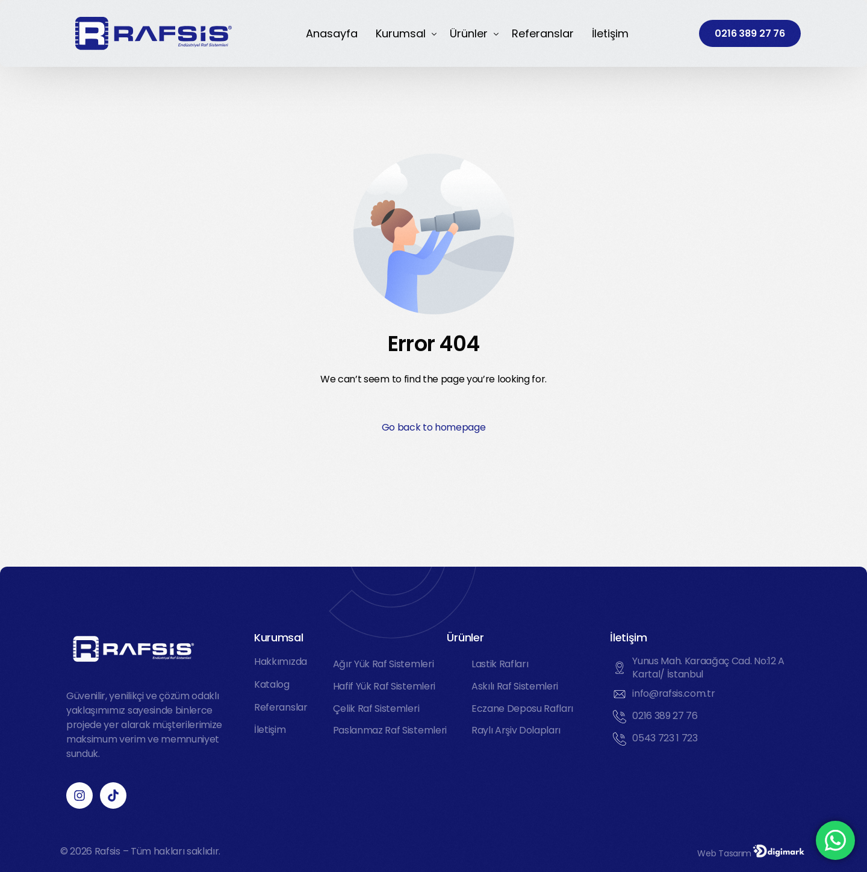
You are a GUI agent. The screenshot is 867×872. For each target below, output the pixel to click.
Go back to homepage (434, 427)
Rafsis (107, 851)
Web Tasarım (724, 853)
